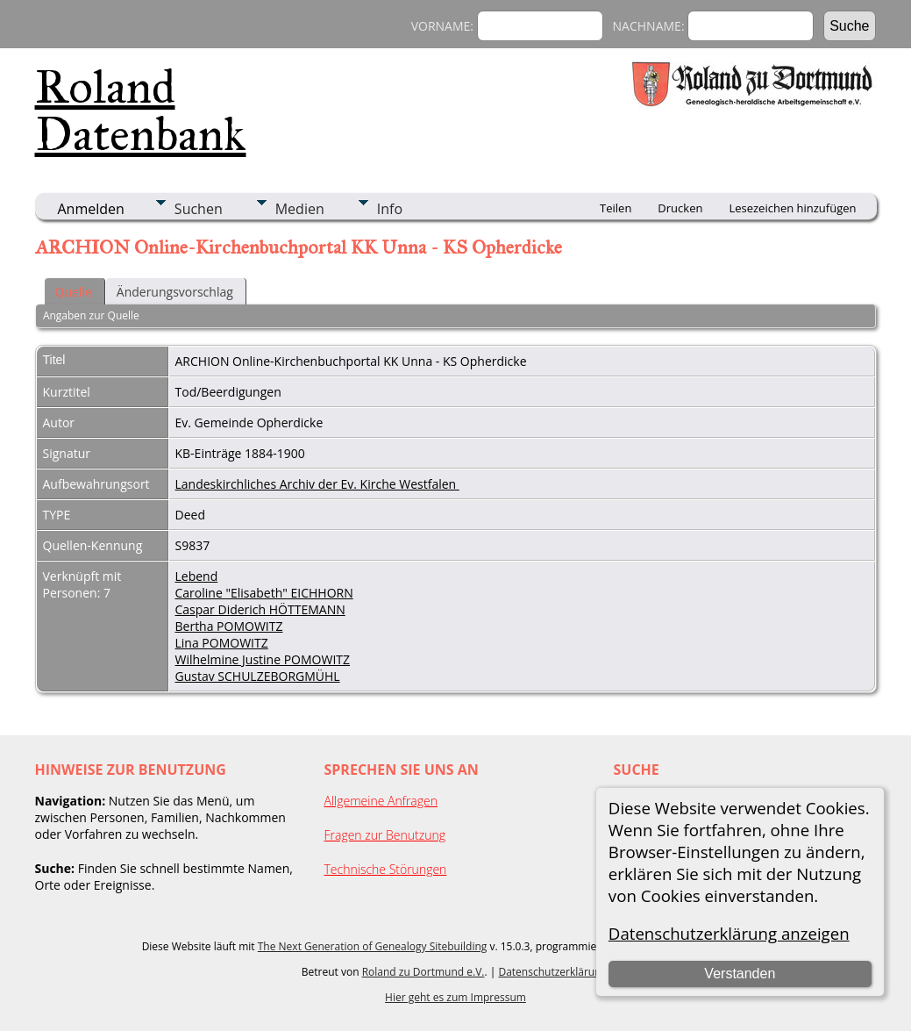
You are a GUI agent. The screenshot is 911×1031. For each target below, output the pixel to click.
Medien (299, 208)
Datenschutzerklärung (552, 971)
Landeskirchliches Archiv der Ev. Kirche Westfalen (317, 484)
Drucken (680, 208)
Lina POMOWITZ (221, 642)
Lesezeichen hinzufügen (792, 208)
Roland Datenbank (140, 110)
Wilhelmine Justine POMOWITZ (263, 659)
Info (389, 208)
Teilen (615, 208)
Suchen (198, 208)
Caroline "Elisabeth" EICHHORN (264, 592)
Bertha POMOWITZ (229, 626)
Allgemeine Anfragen (381, 800)
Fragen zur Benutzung (385, 835)
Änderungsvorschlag (175, 291)
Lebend (196, 576)
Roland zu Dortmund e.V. (423, 971)
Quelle (73, 291)
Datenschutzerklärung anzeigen (729, 933)
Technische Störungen (385, 869)
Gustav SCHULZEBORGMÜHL (257, 676)
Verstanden (739, 973)
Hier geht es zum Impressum (455, 997)
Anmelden (91, 208)
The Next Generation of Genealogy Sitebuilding (373, 946)
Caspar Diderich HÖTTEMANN (260, 609)
